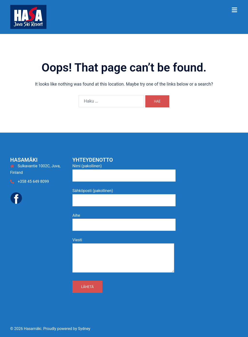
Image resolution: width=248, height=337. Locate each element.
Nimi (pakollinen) (124, 171)
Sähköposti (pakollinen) (124, 195)
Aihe (124, 220)
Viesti (123, 255)
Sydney (84, 328)
